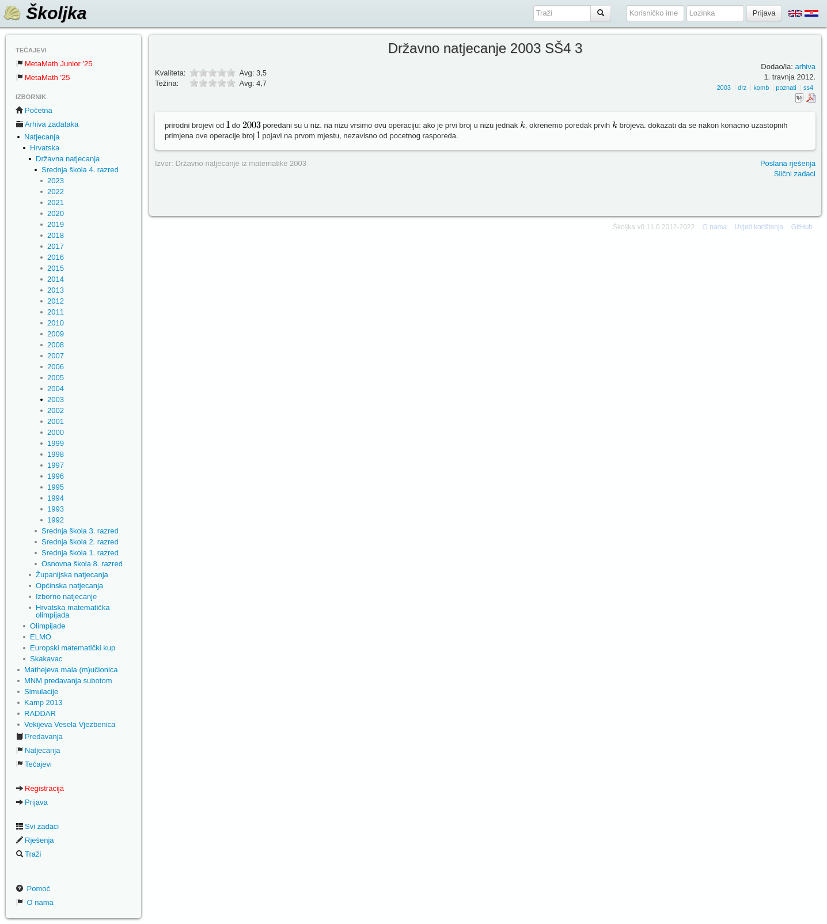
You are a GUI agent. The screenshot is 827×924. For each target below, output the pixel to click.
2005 (55, 377)
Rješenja (35, 840)
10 (231, 82)
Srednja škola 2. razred (80, 541)
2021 (55, 202)
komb (761, 87)
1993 (55, 509)
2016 (55, 257)
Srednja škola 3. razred (80, 531)
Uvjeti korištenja (759, 227)
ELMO (40, 637)
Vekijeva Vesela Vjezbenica (69, 724)
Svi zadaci (37, 826)
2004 (55, 388)
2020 (55, 213)
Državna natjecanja (68, 158)
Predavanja (39, 736)
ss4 (808, 87)
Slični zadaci (794, 173)
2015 (55, 268)
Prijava (32, 802)
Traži (28, 854)
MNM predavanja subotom (68, 680)
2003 (55, 399)
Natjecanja (41, 136)
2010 (55, 323)
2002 (55, 410)
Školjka (44, 12)
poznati (786, 87)
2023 (55, 180)
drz (742, 87)
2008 (55, 344)
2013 (55, 290)
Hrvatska (44, 147)
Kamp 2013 (43, 702)
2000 (55, 432)
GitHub (802, 227)
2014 (55, 279)
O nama (35, 902)
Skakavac (46, 658)
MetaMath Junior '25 (54, 63)
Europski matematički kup (72, 647)
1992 (55, 520)
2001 (55, 421)
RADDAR (40, 713)
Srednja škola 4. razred (80, 169)
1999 (55, 443)
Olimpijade (47, 626)
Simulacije (41, 691)
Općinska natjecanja (69, 585)
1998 (55, 454)
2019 (55, 224)
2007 (55, 355)
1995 (55, 487)
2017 (55, 246)
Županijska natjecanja (72, 574)
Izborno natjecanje (66, 596)
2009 (55, 334)
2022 (55, 191)
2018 (55, 235)
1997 (55, 465)
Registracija (40, 788)
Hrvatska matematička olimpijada (73, 611)
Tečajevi (34, 764)
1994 (55, 498)
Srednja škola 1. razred (80, 552)
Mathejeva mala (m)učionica (71, 669)
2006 (55, 366)
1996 (55, 476)
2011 (55, 312)
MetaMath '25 (43, 77)
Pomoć (33, 888)
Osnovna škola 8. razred (82, 563)
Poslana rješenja (787, 163)
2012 (55, 301)
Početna (34, 110)
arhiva (805, 66)
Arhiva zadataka (47, 124)
